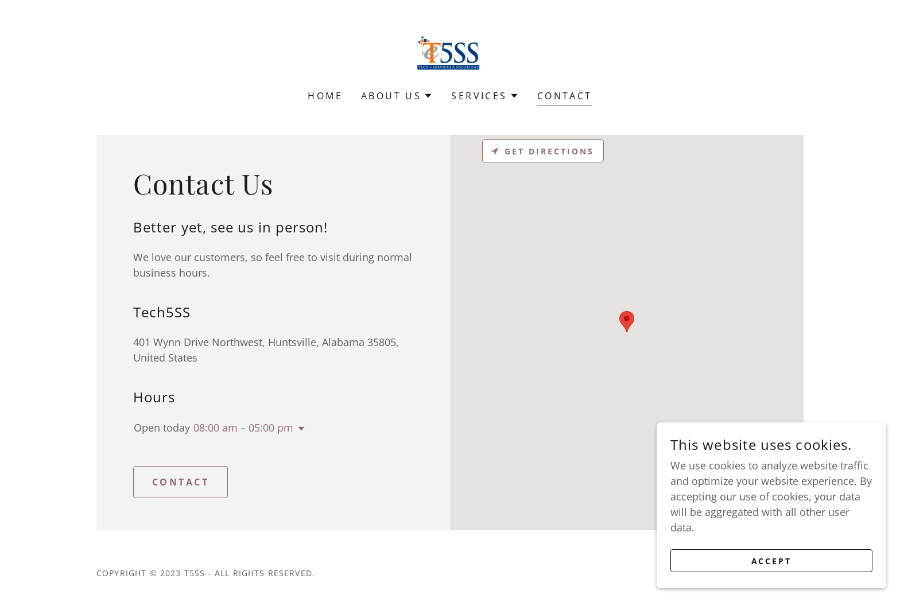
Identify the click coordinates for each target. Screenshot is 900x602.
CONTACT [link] (564, 96)
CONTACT (180, 482)
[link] (450, 52)
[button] (397, 96)
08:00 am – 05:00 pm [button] (243, 427)
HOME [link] (325, 96)
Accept (771, 561)
